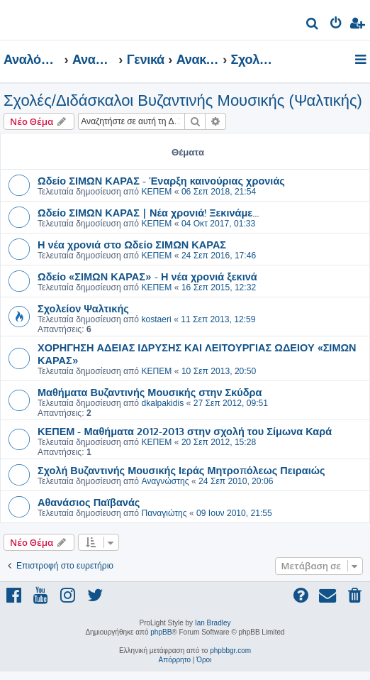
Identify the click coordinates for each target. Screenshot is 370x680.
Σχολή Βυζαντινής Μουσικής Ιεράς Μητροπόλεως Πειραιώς (181, 470)
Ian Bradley (213, 623)
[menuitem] (313, 25)
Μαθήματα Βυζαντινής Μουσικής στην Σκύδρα (150, 391)
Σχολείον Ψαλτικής (83, 308)
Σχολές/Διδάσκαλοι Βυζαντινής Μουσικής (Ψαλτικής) (183, 100)
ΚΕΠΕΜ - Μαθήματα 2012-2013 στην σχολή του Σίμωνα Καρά (185, 430)
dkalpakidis (162, 403)
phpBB (161, 632)
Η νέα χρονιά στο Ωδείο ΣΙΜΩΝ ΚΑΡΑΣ (132, 244)
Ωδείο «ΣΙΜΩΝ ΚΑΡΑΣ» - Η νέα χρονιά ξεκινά (147, 276)
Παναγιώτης (163, 513)
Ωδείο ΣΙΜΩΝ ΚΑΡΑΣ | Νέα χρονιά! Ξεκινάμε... (148, 212)
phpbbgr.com (230, 650)
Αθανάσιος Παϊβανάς (89, 501)
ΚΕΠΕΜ (156, 192)
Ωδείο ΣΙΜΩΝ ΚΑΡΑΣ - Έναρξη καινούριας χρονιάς (161, 180)
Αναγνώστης (165, 481)
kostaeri (156, 319)
